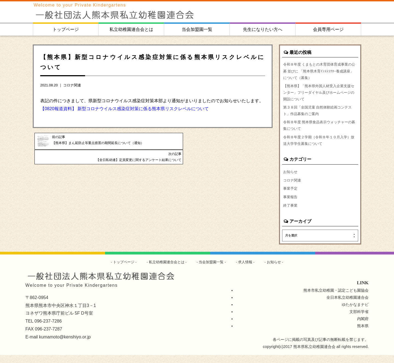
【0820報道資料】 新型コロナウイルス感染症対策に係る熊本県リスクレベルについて (124, 108)
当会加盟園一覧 (197, 29)
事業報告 (291, 204)
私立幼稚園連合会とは (131, 29)
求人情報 (248, 270)
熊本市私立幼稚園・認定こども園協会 (336, 298)
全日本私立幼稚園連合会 (347, 305)
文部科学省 (359, 319)
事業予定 (291, 195)
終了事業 (291, 213)
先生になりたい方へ (262, 29)
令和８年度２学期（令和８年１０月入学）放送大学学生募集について (319, 145)
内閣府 (363, 326)
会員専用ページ (328, 29)
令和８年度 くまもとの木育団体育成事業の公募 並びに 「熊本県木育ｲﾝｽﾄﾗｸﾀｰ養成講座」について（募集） (320, 71)
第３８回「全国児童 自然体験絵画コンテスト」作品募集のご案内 (320, 114)
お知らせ (291, 178)
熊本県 (363, 334)
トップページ (66, 29)
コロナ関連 (72, 85)
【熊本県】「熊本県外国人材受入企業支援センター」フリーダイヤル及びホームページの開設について (319, 94)
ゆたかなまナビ (355, 312)
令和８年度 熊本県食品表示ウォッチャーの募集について (320, 130)
